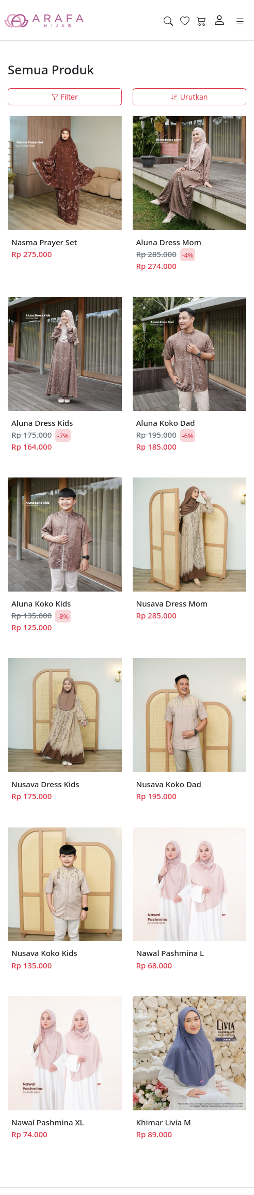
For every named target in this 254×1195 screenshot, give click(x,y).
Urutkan (189, 97)
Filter (65, 97)
